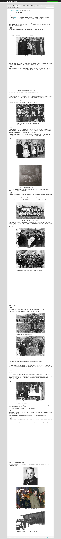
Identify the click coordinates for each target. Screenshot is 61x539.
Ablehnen (55, 1)
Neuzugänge (10, 537)
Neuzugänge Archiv (16, 537)
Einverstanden (50, 1)
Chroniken (12, 10)
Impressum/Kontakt (36, 537)
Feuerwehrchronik (17, 10)
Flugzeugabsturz (17, 17)
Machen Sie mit (22, 537)
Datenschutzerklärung (29, 537)
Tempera (47, 537)
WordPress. (51, 537)
